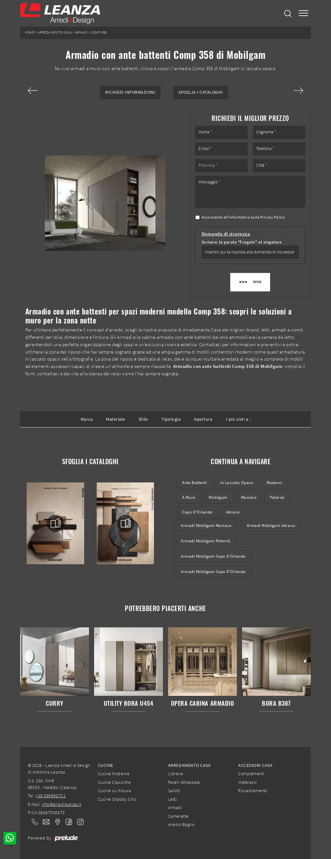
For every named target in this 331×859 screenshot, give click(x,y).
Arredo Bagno (181, 824)
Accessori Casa (255, 765)
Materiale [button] (115, 419)
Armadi (81, 32)
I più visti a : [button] (238, 419)
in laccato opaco (236, 482)
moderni (274, 482)
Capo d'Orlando (197, 512)
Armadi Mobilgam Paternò (205, 540)
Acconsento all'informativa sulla (243, 217)
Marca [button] (87, 419)
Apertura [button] (203, 419)
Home (30, 32)
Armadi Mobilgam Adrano (271, 525)
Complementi (251, 773)
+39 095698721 (51, 796)
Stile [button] (143, 419)
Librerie (175, 773)
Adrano (233, 512)
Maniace (249, 497)
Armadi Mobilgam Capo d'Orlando (213, 556)
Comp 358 (98, 32)
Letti (172, 799)
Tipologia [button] (171, 419)
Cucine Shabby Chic (117, 799)
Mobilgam (218, 497)
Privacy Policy (272, 217)
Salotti (174, 790)
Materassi (247, 782)
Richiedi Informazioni (130, 92)
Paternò (277, 497)
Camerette (178, 816)
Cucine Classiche (114, 782)
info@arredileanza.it (61, 804)
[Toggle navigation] (303, 13)
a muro (188, 497)
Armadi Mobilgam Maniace (206, 525)
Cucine (105, 765)
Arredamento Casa (55, 32)
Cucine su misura (114, 790)
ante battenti (194, 482)
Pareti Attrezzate (184, 782)
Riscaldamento (252, 790)
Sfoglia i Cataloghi (200, 92)
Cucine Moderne (113, 773)
